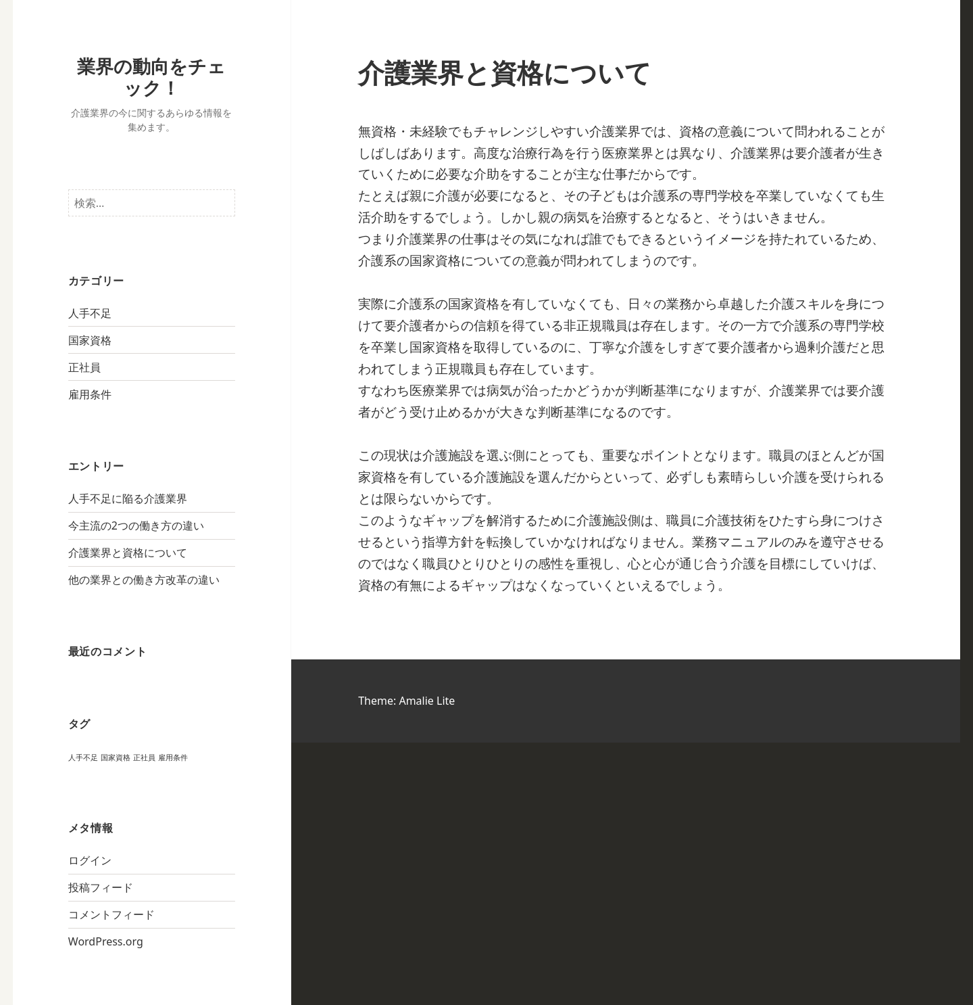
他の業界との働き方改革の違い (144, 579)
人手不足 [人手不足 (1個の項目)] (83, 757)
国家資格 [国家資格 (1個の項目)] (115, 757)
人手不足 (89, 313)
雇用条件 (89, 394)
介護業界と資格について (127, 552)
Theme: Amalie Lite (406, 700)
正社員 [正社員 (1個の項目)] (144, 757)
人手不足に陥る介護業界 (127, 498)
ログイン (89, 860)
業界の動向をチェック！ (151, 76)
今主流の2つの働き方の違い (136, 525)
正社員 (84, 367)
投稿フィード (100, 887)
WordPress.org (105, 941)
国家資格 (89, 340)
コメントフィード (111, 914)
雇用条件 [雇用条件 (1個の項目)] (173, 757)
